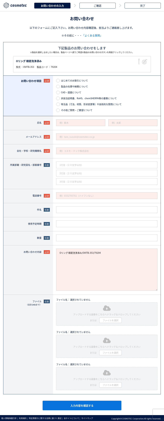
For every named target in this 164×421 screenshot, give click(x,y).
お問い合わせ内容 (32, 251)
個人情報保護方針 (9, 417)
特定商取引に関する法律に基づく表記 (46, 417)
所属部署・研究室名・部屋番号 (25, 164)
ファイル (33, 302)
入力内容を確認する (82, 405)
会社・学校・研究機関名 (29, 150)
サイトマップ (89, 417)
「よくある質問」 (92, 35)
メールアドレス (33, 136)
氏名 (39, 122)
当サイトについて (73, 417)
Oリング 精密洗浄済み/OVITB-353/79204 (106, 269)
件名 (39, 209)
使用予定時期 (34, 223)
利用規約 (23, 417)
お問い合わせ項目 (31, 80)
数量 (39, 237)
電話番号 (37, 195)
